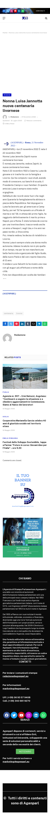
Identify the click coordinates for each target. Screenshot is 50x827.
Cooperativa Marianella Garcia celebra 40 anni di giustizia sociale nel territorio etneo (24, 423)
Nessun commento (32, 121)
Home (5, 33)
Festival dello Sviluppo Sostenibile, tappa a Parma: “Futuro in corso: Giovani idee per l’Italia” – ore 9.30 (25, 445)
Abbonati (40, 11)
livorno (19, 313)
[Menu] (4, 18)
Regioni (7, 95)
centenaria (8, 313)
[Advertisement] (25, 63)
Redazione (15, 117)
